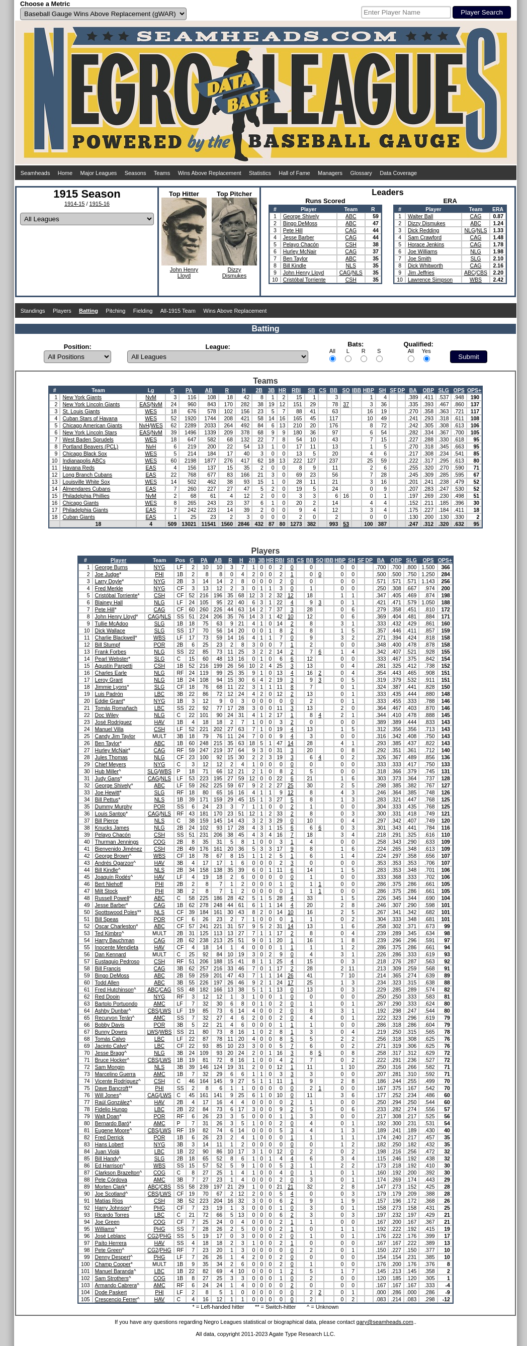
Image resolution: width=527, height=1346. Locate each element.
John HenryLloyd (184, 272)
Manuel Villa (109, 729)
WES (151, 411)
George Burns (111, 567)
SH (382, 390)
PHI (159, 574)
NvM (150, 397)
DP (401, 390)
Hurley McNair (300, 251)
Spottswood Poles (116, 912)
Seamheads (35, 173)
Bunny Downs (111, 1032)
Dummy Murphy (113, 806)
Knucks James (112, 828)
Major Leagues (98, 173)
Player (119, 560)
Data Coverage (398, 173)
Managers (330, 173)
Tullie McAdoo (111, 623)
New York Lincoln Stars (89, 432)
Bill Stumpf (107, 645)
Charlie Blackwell (115, 638)
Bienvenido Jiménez (118, 849)
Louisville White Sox (86, 482)
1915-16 (100, 204)
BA (413, 390)
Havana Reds (78, 468)
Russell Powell (112, 898)
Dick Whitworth (425, 265)
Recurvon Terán (113, 1018)
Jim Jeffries (421, 273)
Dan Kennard (110, 954)
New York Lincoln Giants (91, 404)
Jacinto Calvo (111, 1046)
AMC (159, 1004)
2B (258, 390)
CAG (351, 230)
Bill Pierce (107, 821)
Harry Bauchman (115, 940)
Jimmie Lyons (111, 687)
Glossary (361, 173)
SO (346, 390)
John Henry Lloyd (303, 273)
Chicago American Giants (92, 425)
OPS (459, 390)
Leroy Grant (109, 680)
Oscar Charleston (115, 926)
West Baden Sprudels (87, 439)
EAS (144, 404)
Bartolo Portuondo (116, 1004)
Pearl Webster (111, 659)
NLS (351, 265)
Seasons (135, 173)
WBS (476, 280)
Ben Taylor (295, 258)
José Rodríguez (113, 722)
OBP (428, 390)
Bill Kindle (294, 265)
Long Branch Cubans (87, 475)
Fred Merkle (109, 588)
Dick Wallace (110, 630)
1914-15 (74, 204)
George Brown (112, 856)
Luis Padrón (109, 694)
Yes (426, 351)
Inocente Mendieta (116, 947)
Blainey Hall (109, 602)
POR (159, 645)
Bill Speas (107, 919)
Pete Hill (293, 230)
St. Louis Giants (81, 411)
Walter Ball (420, 216)
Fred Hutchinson (114, 989)
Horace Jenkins (426, 244)
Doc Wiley (107, 715)
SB (311, 390)
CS (322, 390)
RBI (296, 390)
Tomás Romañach (116, 708)
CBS (481, 273)
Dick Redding (423, 230)
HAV (159, 722)
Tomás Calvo (110, 1039)
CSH (351, 244)
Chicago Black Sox (84, 454)
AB (208, 390)
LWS (165, 1011)
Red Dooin (107, 997)
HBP (368, 390)
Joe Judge (107, 574)
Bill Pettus (107, 799)
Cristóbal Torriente (304, 280)
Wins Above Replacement (209, 173)
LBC (159, 694)
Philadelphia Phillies (85, 496)
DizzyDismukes (234, 272)
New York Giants (82, 397)
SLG (475, 258)
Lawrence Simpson (430, 280)
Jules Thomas (111, 757)
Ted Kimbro (108, 933)
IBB (356, 390)
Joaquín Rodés (113, 877)
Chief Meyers (110, 764)
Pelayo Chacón (301, 244)
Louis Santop (110, 814)
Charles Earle (111, 673)
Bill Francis (108, 968)
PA (189, 390)
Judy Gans (107, 778)
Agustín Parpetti (114, 666)
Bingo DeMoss (300, 223)
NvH (144, 425)
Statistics (260, 173)
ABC (351, 216)
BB (333, 390)
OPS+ (474, 390)
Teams (162, 173)
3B (271, 390)
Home (65, 173)
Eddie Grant (109, 701)
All (332, 351)
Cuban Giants (78, 517)
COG (159, 842)
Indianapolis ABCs (83, 461)
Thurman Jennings (117, 842)
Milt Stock (106, 891)
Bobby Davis (110, 1025)
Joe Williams (422, 251)
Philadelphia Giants (85, 510)
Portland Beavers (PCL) (90, 446)
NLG (469, 230)
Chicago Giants (80, 503)
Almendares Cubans (86, 489)
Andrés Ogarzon (114, 863)
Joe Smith (419, 258)
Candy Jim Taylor (115, 736)
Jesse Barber (298, 237)
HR (282, 390)
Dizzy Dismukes (427, 223)
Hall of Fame (294, 173)
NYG (159, 567)
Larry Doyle (108, 581)
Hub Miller (107, 771)
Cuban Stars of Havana (89, 418)
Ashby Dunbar (112, 1011)
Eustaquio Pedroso (117, 961)
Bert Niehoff (109, 884)
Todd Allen (107, 982)
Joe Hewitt (107, 792)
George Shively (301, 216)
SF (393, 390)
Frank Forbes (110, 652)
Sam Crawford (425, 237)
